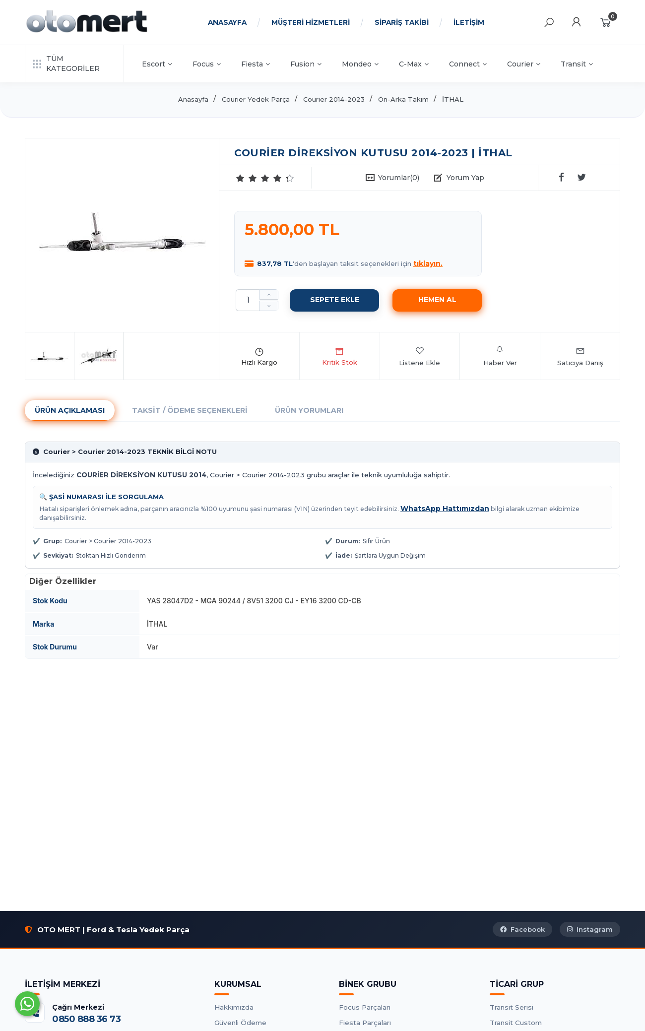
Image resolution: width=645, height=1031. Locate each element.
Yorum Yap (465, 177)
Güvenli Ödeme (240, 1023)
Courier (523, 64)
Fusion (306, 64)
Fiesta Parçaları (365, 1023)
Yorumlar (398, 177)
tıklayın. (428, 263)
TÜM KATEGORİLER (66, 63)
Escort (157, 64)
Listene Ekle (419, 356)
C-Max (414, 64)
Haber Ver (500, 356)
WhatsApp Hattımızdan (444, 508)
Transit (577, 64)
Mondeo (360, 64)
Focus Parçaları (364, 1007)
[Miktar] (247, 300)
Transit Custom (516, 1023)
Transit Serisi (511, 1007)
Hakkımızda (234, 1007)
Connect (468, 64)
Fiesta (255, 64)
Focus (207, 64)
